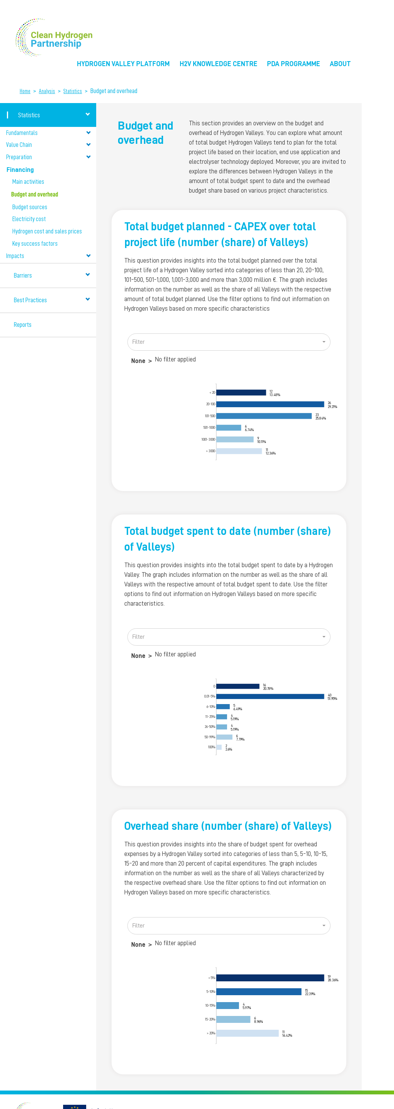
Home (25, 91)
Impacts (48, 256)
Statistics (72, 91)
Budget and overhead (34, 194)
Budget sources (29, 207)
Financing (48, 169)
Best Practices (52, 299)
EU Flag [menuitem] (367, 66)
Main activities (28, 182)
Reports (23, 324)
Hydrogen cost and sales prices (47, 231)
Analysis (47, 91)
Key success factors (35, 244)
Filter (138, 342)
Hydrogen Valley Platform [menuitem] (123, 63)
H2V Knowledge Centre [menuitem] (218, 63)
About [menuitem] (340, 63)
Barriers (52, 274)
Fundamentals (48, 133)
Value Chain (48, 145)
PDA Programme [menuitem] (293, 63)
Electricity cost (29, 219)
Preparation (48, 157)
